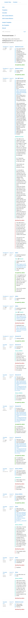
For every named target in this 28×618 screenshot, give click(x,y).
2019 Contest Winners (7, 18)
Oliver (16, 506)
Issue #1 (12, 46)
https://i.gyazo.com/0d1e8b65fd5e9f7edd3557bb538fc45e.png (21, 266)
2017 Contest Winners (7, 15)
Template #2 (5, 46)
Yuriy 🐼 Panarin (19, 78)
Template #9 (5, 336)
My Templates (5, 25)
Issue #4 (12, 602)
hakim (16, 252)
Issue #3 (12, 296)
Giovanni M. (18, 336)
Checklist (4, 12)
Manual (4, 28)
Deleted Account (19, 46)
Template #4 (5, 78)
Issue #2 (12, 306)
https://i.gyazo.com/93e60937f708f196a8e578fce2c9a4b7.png (21, 317)
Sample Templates (6, 22)
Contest (15, 2)
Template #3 (5, 68)
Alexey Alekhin (18, 350)
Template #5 (5, 252)
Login (24, 31)
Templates (4, 10)
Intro (3, 7)
